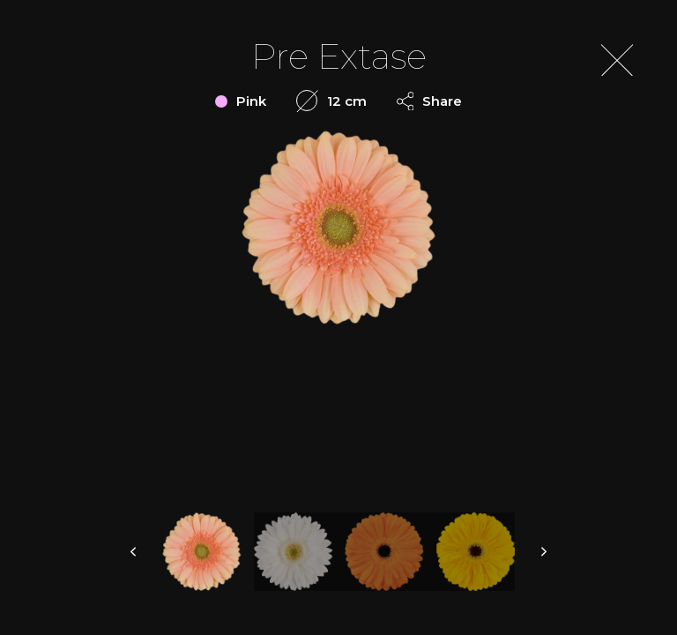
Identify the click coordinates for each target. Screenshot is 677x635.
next (543, 551)
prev (133, 551)
